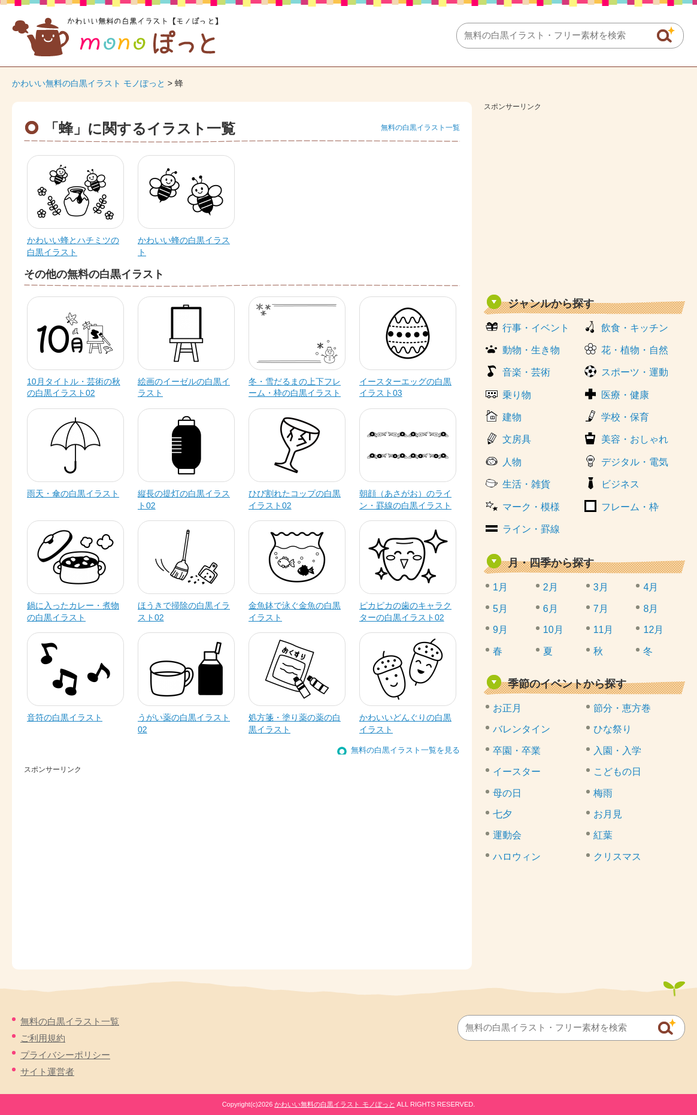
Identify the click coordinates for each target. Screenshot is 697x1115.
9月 (500, 630)
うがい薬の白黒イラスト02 (184, 723)
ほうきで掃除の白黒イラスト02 (184, 611)
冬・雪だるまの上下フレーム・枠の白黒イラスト (295, 387)
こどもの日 (617, 771)
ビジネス (620, 484)
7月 (600, 609)
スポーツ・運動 (634, 372)
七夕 (502, 814)
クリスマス (617, 857)
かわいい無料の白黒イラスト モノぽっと (88, 83)
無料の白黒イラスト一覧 (420, 127)
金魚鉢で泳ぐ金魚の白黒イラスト (295, 611)
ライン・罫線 (531, 529)
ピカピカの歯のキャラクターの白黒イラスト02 (405, 611)
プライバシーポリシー (65, 1055)
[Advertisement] (584, 199)
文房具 (516, 439)
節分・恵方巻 (622, 708)
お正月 (507, 708)
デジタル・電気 (634, 462)
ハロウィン (517, 857)
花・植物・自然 (634, 350)
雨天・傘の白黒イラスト (73, 493)
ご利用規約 (42, 1038)
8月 (650, 609)
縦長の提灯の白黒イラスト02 (184, 499)
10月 (553, 630)
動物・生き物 (531, 350)
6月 (550, 609)
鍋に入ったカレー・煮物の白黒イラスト (73, 611)
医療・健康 (625, 395)
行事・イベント (535, 328)
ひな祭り (612, 729)
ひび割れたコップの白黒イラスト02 (295, 499)
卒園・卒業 (517, 751)
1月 (500, 587)
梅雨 (603, 793)
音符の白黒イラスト (64, 717)
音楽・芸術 (526, 372)
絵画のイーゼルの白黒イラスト (184, 387)
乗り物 (516, 395)
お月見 (607, 814)
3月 (600, 587)
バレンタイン (521, 729)
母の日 (507, 793)
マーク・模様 (531, 507)
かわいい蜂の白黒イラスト (184, 246)
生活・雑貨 (526, 484)
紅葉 (603, 835)
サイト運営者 (47, 1071)
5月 (500, 609)
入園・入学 (617, 751)
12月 (653, 630)
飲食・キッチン (634, 328)
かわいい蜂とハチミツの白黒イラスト (73, 246)
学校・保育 (625, 417)
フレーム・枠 (630, 507)
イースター (517, 771)
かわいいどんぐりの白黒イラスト (405, 723)
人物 (512, 462)
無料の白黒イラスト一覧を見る (405, 750)
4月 (650, 587)
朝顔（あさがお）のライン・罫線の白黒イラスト (405, 499)
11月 (603, 630)
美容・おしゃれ (634, 439)
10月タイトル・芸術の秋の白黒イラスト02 (73, 387)
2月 (550, 587)
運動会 (507, 835)
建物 (512, 417)
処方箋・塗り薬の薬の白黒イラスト (295, 723)
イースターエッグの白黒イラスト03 (405, 387)
